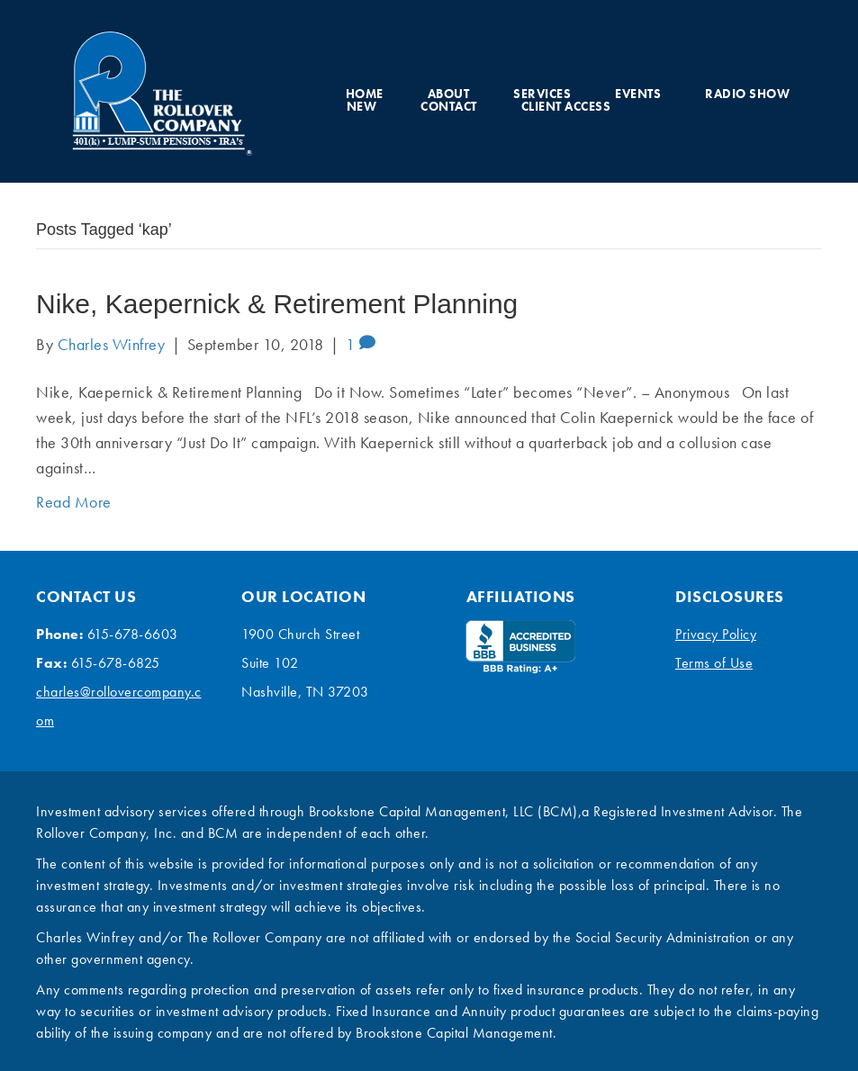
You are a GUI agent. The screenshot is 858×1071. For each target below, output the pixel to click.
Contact (448, 106)
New (362, 106)
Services (542, 93)
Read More (74, 501)
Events (638, 93)
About (449, 93)
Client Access (566, 106)
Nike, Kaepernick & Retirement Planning (277, 304)
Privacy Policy (715, 634)
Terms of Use (714, 662)
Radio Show (747, 93)
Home (365, 93)
